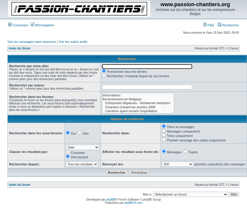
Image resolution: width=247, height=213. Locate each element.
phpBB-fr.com (134, 202)
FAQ (208, 25)
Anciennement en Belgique (138, 99)
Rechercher (228, 25)
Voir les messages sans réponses (31, 41)
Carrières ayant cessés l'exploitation (138, 111)
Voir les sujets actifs (73, 41)
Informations (138, 95)
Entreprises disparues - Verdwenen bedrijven (138, 103)
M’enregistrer (42, 25)
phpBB (110, 199)
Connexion (18, 25)
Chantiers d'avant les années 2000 (138, 107)
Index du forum (19, 48)
